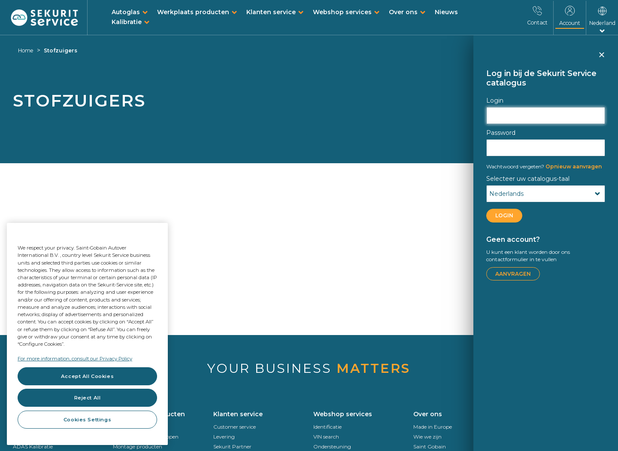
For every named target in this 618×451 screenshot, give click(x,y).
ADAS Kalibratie (33, 446)
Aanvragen (513, 274)
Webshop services (342, 12)
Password (500, 133)
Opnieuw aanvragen (544, 166)
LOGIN (504, 215)
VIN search (326, 436)
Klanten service (271, 12)
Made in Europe (432, 427)
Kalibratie (127, 22)
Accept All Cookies (87, 376)
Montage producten (137, 446)
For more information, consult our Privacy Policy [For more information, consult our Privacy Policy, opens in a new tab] (75, 359)
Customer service (234, 427)
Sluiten (601, 58)
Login (494, 100)
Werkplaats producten (193, 12)
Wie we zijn (427, 436)
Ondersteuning (332, 446)
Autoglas (126, 12)
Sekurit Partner (232, 446)
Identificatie (327, 427)
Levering (224, 436)
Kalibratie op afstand (539, 446)
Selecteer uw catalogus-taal (528, 179)
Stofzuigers (60, 50)
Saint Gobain (429, 446)
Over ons (403, 12)
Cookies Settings (87, 420)
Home (25, 50)
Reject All (87, 398)
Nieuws (446, 12)
